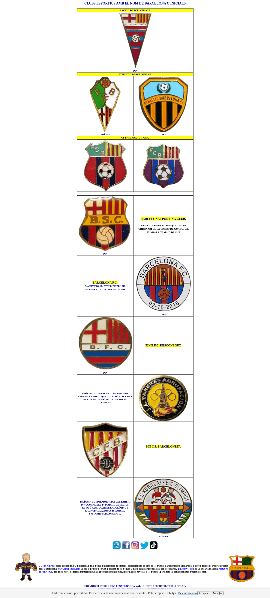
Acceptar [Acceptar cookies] (204, 593)
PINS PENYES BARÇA (122, 586)
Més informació (187, 593)
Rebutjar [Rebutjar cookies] (217, 593)
